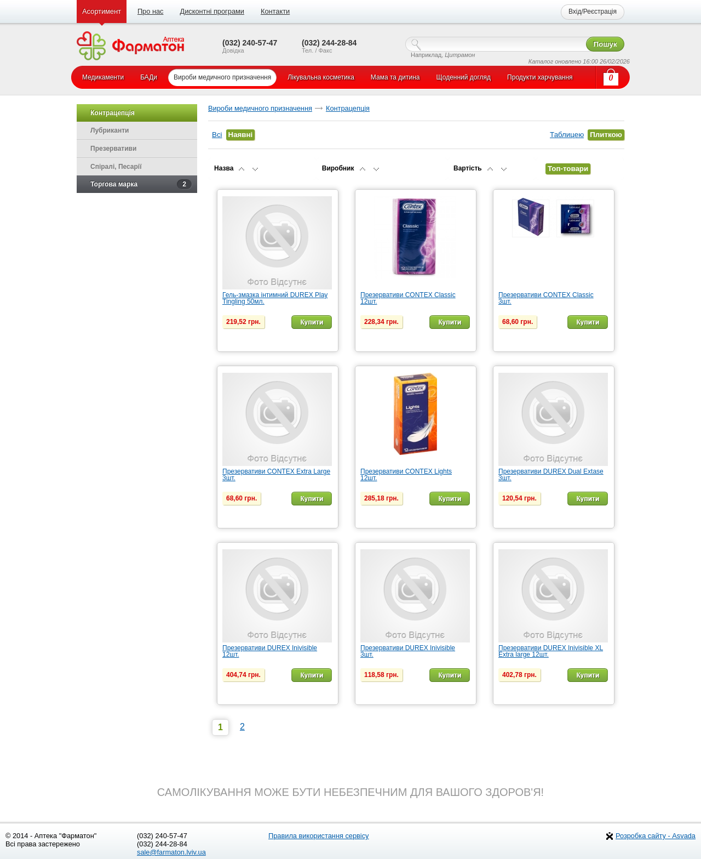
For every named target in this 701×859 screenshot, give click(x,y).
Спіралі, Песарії (116, 166)
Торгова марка (141, 184)
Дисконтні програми (212, 11)
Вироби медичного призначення (260, 108)
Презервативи (113, 148)
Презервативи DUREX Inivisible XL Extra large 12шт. (550, 651)
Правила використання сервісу (318, 836)
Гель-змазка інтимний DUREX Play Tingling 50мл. (274, 298)
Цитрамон (460, 55)
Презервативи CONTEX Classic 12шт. (408, 298)
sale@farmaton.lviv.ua (171, 852)
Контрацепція (348, 108)
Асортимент (101, 11)
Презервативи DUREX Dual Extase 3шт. (551, 475)
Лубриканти (109, 130)
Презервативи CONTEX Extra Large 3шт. (276, 475)
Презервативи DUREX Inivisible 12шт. (269, 651)
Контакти (275, 11)
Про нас (150, 11)
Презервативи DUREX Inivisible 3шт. (407, 651)
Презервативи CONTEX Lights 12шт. (406, 475)
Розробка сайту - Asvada (656, 836)
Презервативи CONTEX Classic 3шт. (546, 298)
